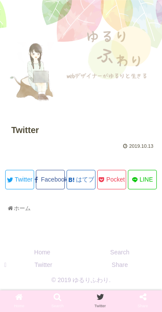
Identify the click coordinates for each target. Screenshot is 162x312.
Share (120, 264)
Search (119, 252)
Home (42, 252)
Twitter (43, 264)
